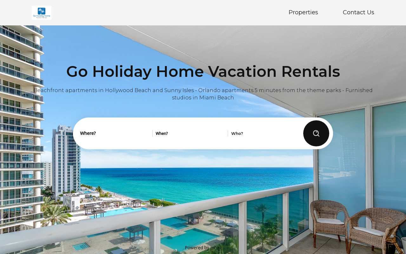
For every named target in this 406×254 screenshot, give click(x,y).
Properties (303, 12)
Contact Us (358, 12)
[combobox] (114, 133)
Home (255, 12)
